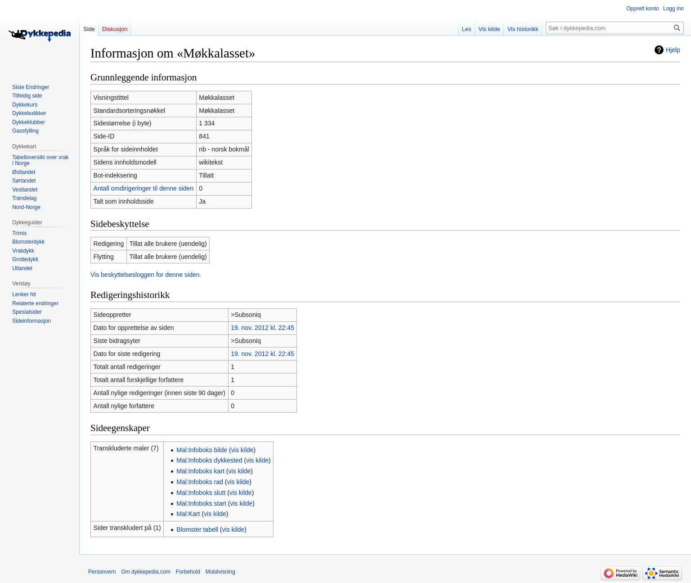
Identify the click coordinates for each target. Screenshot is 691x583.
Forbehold (188, 572)
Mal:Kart (188, 513)
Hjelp (673, 49)
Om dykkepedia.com (145, 572)
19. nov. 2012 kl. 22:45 (262, 327)
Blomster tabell (197, 529)
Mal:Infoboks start (201, 503)
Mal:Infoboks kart (200, 471)
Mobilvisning (220, 572)
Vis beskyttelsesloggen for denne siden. (145, 274)
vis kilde (242, 450)
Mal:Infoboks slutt (200, 492)
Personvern (102, 572)
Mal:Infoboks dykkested (209, 460)
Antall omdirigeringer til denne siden (144, 188)
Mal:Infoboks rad (199, 481)
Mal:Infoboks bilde (201, 450)
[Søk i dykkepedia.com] (615, 28)
